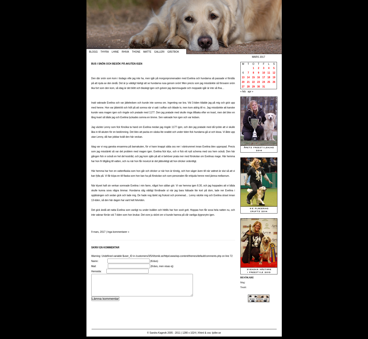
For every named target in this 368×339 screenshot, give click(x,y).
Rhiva (125, 51)
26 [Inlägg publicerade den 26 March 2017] (274, 82)
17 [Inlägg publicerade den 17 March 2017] (263, 77)
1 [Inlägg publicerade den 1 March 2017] (253, 68)
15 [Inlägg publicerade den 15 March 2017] (253, 77)
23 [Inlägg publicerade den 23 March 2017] (258, 82)
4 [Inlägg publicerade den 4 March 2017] (269, 68)
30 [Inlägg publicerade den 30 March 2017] (258, 86)
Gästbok (173, 51)
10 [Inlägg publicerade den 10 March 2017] (263, 72)
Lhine (115, 51)
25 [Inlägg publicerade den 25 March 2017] (268, 82)
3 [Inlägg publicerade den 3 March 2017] (263, 68)
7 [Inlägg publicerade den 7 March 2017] (248, 72)
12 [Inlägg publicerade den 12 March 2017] (274, 72)
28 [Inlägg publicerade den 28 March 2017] (248, 86)
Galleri (159, 51)
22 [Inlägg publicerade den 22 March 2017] (253, 82)
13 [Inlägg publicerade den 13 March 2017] (243, 77)
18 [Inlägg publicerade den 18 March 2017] (268, 77)
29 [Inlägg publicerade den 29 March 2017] (253, 86)
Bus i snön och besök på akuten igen (116, 63)
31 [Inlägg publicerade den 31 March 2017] (263, 86)
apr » (250, 91)
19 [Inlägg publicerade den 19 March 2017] (274, 77)
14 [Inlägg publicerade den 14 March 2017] (248, 77)
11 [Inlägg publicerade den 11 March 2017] (268, 72)
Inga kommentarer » (118, 232)
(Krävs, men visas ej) (162, 266)
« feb (243, 91)
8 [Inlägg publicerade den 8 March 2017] (253, 72)
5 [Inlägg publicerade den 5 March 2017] (274, 68)
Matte (147, 51)
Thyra (105, 51)
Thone (136, 51)
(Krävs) (154, 261)
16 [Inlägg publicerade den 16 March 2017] (258, 77)
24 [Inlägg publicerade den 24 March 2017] (263, 82)
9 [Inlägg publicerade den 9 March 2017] (258, 72)
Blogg (93, 51)
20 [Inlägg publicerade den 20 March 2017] (243, 82)
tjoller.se (216, 332)
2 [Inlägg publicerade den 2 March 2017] (258, 68)
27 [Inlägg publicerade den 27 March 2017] (243, 86)
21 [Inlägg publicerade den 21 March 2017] (248, 82)
